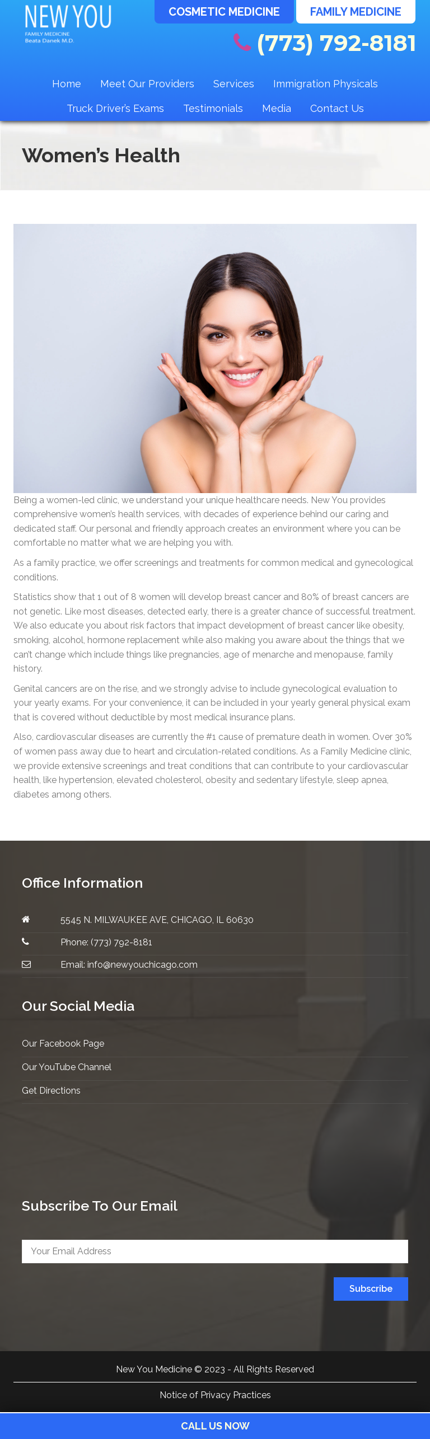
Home (66, 84)
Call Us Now (215, 1426)
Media (276, 108)
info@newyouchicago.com (142, 964)
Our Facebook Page (63, 1043)
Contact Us (337, 108)
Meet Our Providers (147, 84)
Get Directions (51, 1090)
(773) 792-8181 (325, 43)
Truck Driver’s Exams (115, 108)
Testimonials (213, 108)
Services (233, 84)
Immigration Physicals (325, 84)
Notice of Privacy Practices (215, 1395)
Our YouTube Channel (66, 1067)
